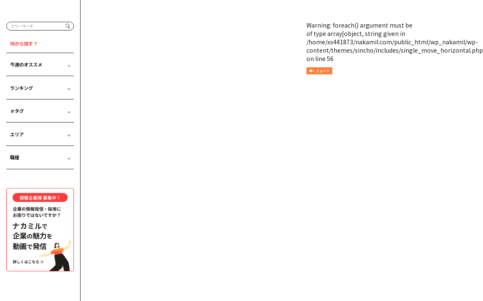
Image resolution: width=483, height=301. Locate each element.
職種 (40, 167)
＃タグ (40, 121)
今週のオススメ (40, 74)
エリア (40, 144)
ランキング (40, 97)
